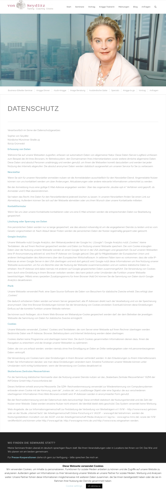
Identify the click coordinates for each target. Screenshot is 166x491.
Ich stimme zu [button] (94, 486)
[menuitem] (69, 7)
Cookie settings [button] (74, 486)
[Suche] (155, 7)
